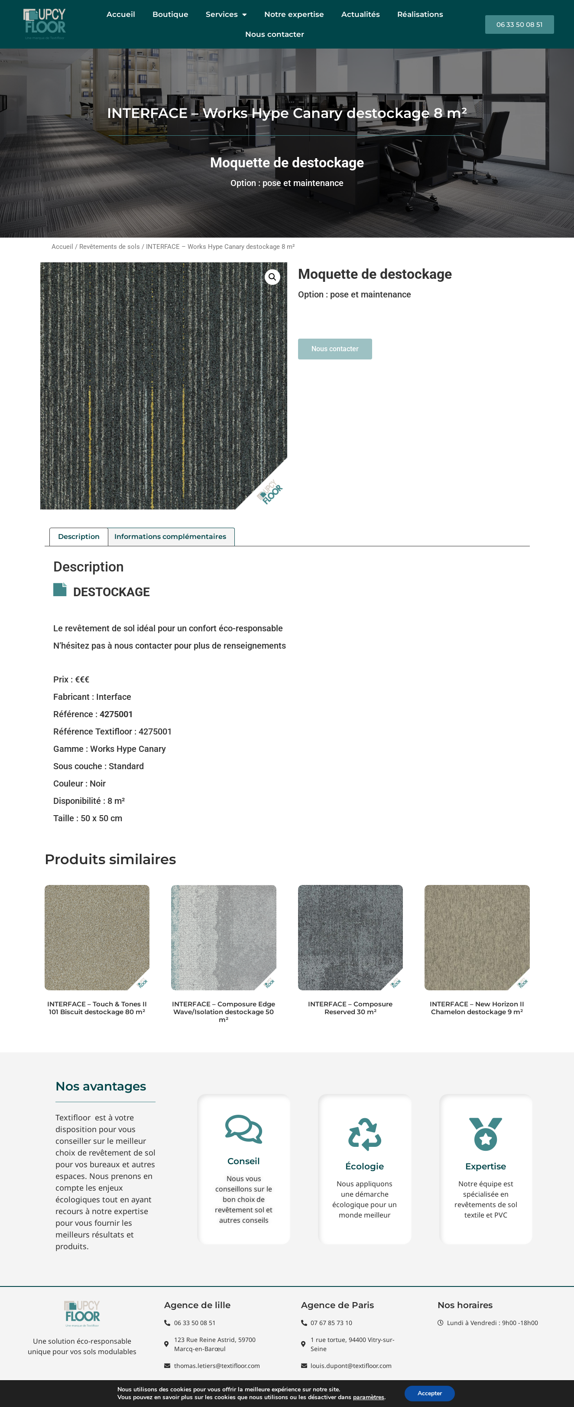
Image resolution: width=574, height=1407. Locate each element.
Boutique (170, 14)
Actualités (360, 14)
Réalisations (420, 14)
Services (226, 15)
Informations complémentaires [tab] (170, 536)
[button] (272, 277)
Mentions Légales (93, 1395)
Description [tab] (79, 536)
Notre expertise (294, 14)
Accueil (121, 14)
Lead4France (533, 1392)
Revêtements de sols (109, 247)
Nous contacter (274, 34)
